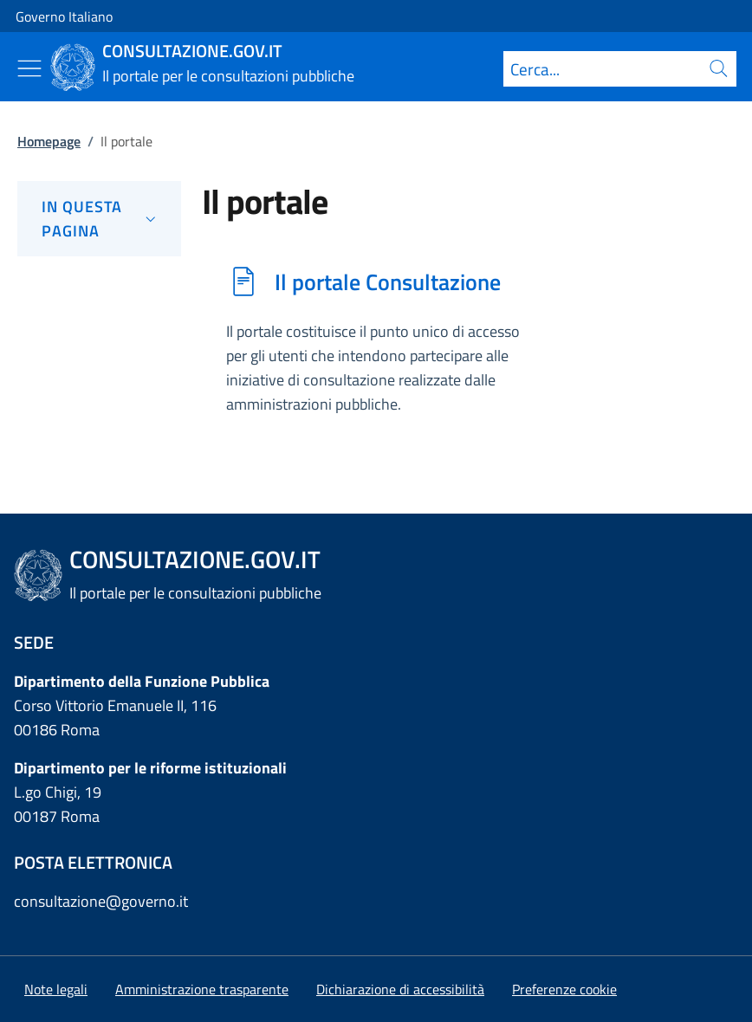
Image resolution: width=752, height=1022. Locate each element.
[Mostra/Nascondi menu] (29, 68)
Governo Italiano (64, 16)
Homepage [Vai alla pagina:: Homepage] (49, 141)
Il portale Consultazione (388, 281)
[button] (564, 989)
